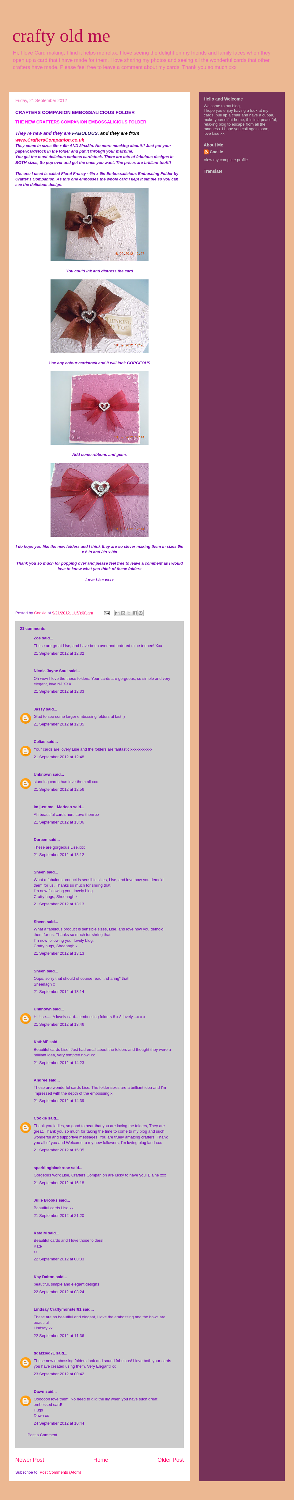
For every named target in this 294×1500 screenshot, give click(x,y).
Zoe (37, 638)
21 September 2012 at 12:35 (59, 724)
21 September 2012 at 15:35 (59, 1150)
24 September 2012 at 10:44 (59, 1423)
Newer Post (29, 1460)
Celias (39, 741)
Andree (40, 1080)
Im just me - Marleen (53, 807)
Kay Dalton (44, 1277)
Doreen (40, 839)
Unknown (43, 774)
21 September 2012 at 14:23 (59, 1062)
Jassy (39, 709)
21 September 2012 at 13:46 (59, 1024)
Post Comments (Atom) (60, 1472)
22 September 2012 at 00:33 (59, 1259)
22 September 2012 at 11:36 (59, 1335)
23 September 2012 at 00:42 (59, 1374)
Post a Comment (42, 1435)
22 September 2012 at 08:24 (59, 1292)
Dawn (39, 1391)
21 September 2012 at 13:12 (59, 854)
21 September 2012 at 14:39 (59, 1100)
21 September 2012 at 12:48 (59, 757)
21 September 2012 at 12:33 (59, 691)
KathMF (41, 1042)
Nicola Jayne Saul (51, 671)
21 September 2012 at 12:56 (59, 789)
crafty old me (61, 35)
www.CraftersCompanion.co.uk (49, 139)
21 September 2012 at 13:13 (59, 904)
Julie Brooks (46, 1200)
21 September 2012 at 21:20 (59, 1215)
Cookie (40, 1118)
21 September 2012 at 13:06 (59, 822)
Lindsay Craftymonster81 (57, 1309)
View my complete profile (226, 159)
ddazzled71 (44, 1353)
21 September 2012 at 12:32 (59, 653)
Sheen (40, 872)
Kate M (40, 1233)
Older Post (170, 1460)
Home (100, 1460)
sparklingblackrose (52, 1167)
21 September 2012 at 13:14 (59, 991)
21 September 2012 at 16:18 (59, 1182)
